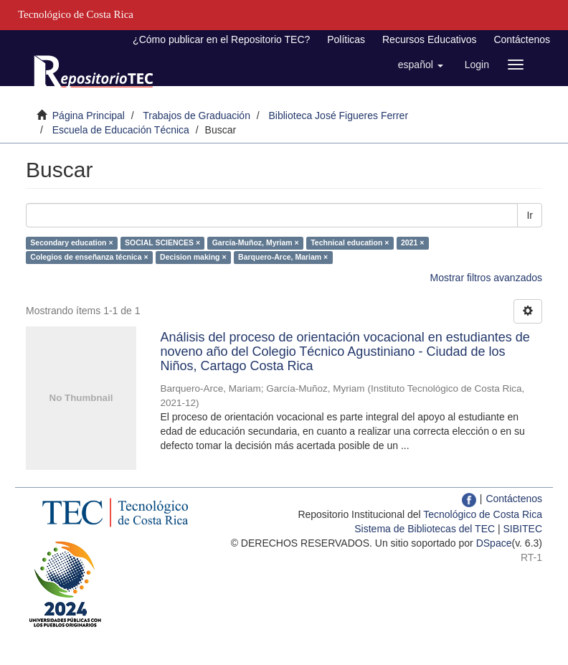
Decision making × (193, 257)
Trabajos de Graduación (196, 115)
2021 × (412, 242)
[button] (420, 64)
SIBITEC (522, 528)
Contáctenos (521, 39)
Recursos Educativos (429, 39)
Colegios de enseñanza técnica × (89, 257)
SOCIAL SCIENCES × (162, 242)
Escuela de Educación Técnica (120, 130)
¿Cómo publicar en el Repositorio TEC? (221, 39)
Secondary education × (71, 242)
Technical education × (350, 242)
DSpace (494, 543)
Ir (529, 215)
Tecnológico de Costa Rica (482, 514)
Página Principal (88, 115)
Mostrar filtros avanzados (486, 277)
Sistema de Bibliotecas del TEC (424, 528)
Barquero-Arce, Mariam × (283, 257)
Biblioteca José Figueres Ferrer (339, 115)
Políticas (346, 39)
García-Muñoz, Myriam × (255, 242)
